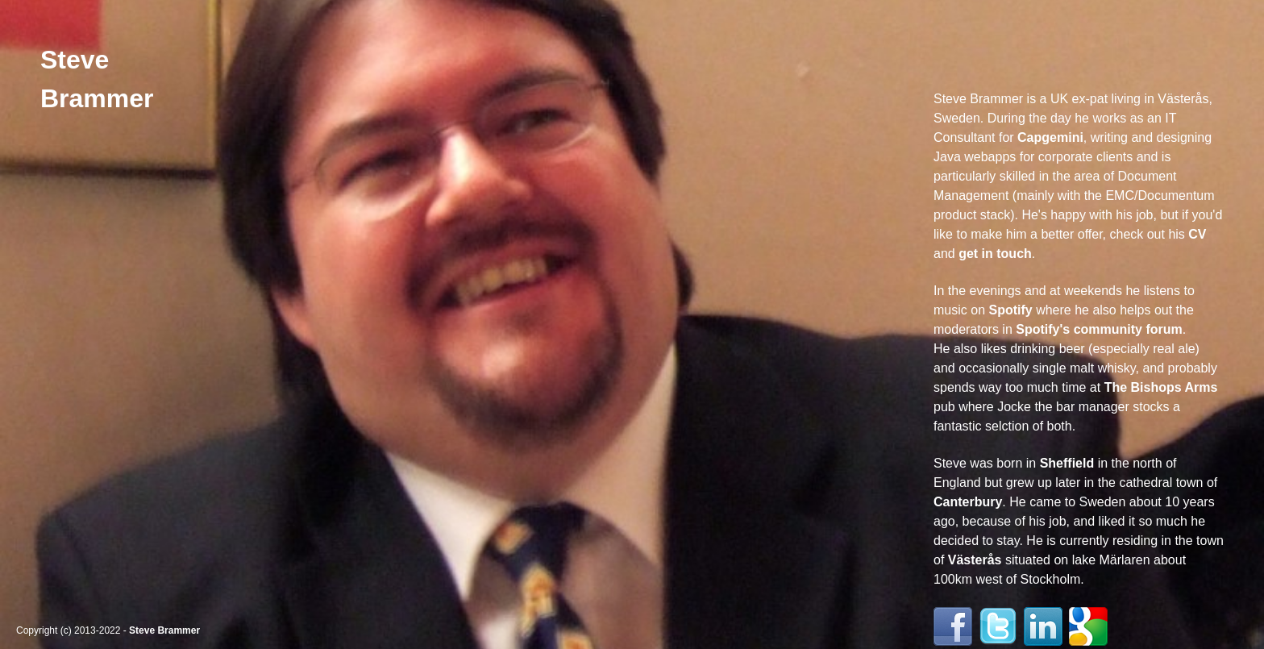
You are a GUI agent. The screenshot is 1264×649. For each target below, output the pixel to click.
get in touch (995, 253)
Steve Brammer (164, 630)
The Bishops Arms (1161, 387)
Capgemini (1050, 137)
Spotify (1010, 310)
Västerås (975, 560)
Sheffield (1067, 463)
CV (1197, 234)
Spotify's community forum (1099, 329)
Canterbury (967, 502)
